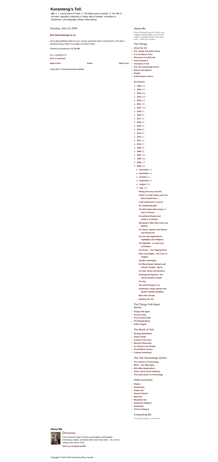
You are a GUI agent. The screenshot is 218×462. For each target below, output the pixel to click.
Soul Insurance (141, 60)
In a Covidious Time (143, 54)
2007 (139, 155)
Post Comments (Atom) (73, 69)
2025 (139, 89)
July (141, 188)
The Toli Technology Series (146, 67)
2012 (139, 137)
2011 (139, 140)
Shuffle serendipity (147, 260)
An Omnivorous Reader (145, 346)
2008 (139, 151)
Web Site (138, 396)
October (143, 177)
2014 (139, 129)
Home (89, 63)
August (143, 184)
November (144, 173)
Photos (137, 384)
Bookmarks (139, 387)
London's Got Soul (142, 340)
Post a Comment (58, 58)
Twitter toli (139, 390)
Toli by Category (141, 409)
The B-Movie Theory (143, 349)
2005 (139, 162)
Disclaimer (139, 406)
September (144, 180)
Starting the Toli (146, 299)
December (144, 170)
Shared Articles (141, 393)
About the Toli (140, 48)
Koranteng (70, 433)
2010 (139, 144)
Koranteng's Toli (66, 9)
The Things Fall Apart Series (147, 51)
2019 (139, 111)
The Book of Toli (141, 64)
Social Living (140, 315)
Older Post (124, 63)
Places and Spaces (143, 70)
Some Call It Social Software (147, 371)
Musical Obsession (143, 343)
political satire (66, 41)
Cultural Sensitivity (143, 352)
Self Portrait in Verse (143, 76)
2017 (139, 118)
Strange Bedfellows (143, 333)
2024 (139, 93)
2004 (139, 166)
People (137, 73)
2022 (139, 100)
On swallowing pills (148, 205)
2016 (139, 122)
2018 (139, 115)
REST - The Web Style (144, 365)
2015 (139, 126)
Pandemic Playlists (143, 403)
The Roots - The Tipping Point (153, 250)
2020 (139, 108)
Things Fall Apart (142, 311)
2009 (139, 148)
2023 (139, 97)
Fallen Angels (140, 324)
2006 (139, 158)
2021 (139, 104)
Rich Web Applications (144, 368)
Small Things (140, 337)
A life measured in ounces (151, 202)
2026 (139, 86)
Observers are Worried (144, 57)
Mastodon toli (140, 400)
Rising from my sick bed (150, 191)
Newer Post (55, 63)
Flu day (142, 281)
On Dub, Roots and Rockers (152, 271)
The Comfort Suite (142, 318)
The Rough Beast (142, 321)
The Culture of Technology (146, 362)
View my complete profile (74, 446)
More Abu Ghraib (147, 295)
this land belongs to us (63, 35)
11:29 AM (75, 48)
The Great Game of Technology (148, 374)
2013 (139, 133)
